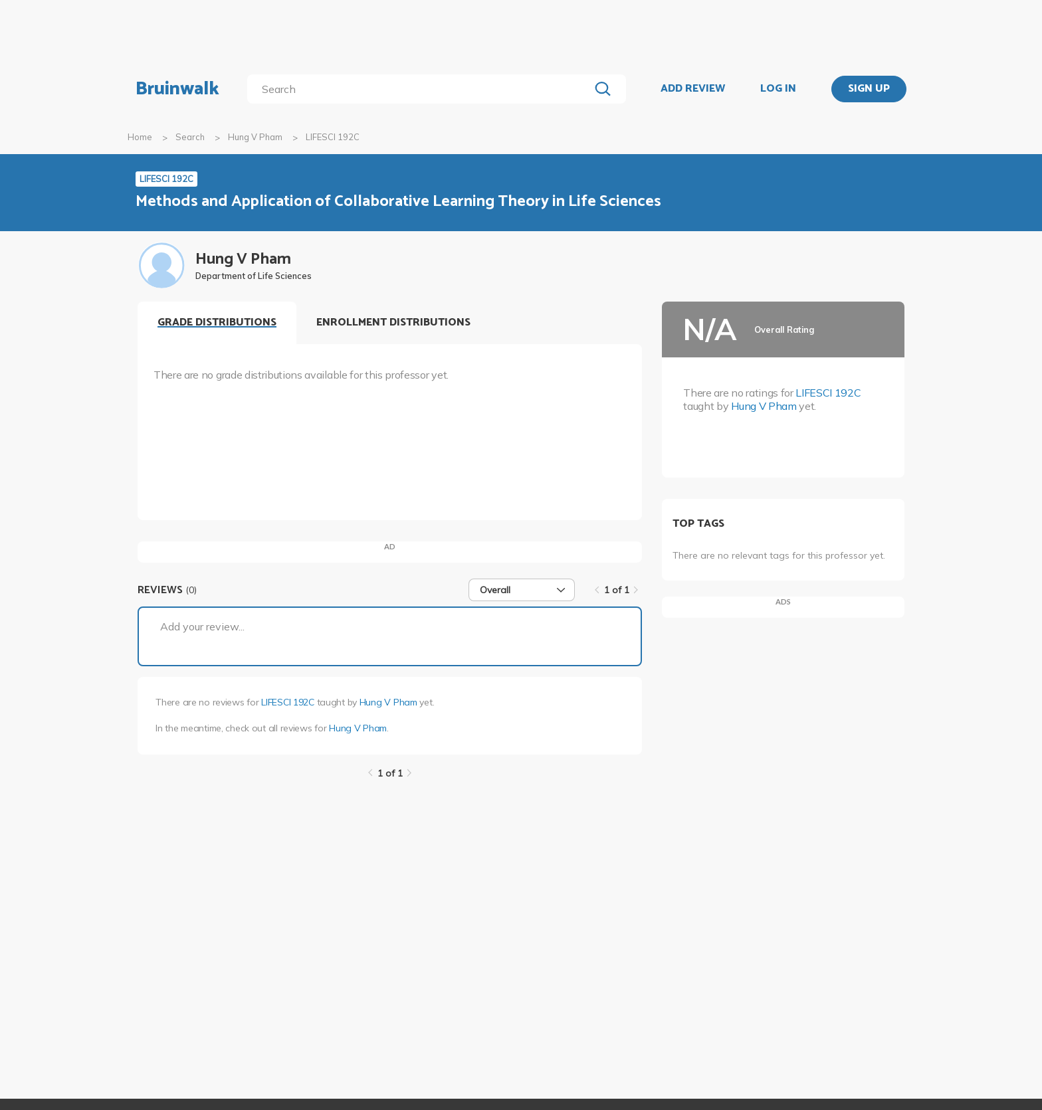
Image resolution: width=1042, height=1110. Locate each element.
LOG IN (778, 89)
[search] (421, 89)
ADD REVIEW (693, 89)
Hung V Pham (255, 137)
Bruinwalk (177, 89)
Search (190, 137)
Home (140, 137)
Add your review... (202, 626)
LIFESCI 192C (287, 702)
